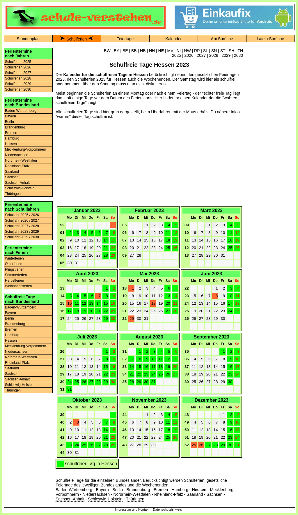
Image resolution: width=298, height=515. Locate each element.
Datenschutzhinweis (167, 509)
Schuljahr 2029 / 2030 (22, 237)
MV (170, 50)
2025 (176, 55)
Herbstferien (14, 280)
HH (152, 50)
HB (143, 50)
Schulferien (76, 39)
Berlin (9, 122)
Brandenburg (15, 127)
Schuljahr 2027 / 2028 (22, 226)
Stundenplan (28, 38)
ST (223, 50)
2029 (225, 55)
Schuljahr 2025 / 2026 (22, 215)
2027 (201, 55)
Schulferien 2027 (18, 73)
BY (116, 50)
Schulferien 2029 (18, 84)
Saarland (12, 172)
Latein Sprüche (270, 38)
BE (125, 50)
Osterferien (13, 264)
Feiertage (125, 38)
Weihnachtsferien (18, 286)
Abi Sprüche (222, 38)
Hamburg (12, 138)
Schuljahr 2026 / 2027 (22, 220)
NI (179, 50)
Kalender (173, 38)
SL (205, 50)
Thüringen (13, 194)
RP (197, 50)
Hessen (11, 144)
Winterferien (14, 258)
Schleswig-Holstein (19, 188)
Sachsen (12, 177)
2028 (213, 55)
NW (187, 50)
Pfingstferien (14, 269)
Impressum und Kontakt (132, 509)
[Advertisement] (149, 164)
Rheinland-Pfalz (17, 166)
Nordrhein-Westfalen (21, 160)
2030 (238, 55)
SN (214, 50)
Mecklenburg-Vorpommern (25, 149)
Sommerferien (16, 275)
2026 (189, 55)
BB (134, 50)
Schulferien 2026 (18, 67)
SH (231, 50)
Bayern (10, 116)
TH (240, 50)
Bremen (11, 133)
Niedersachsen (16, 155)
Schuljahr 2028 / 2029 (22, 232)
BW (107, 50)
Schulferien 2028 (18, 78)
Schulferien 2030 (18, 89)
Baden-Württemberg (20, 111)
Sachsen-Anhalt (17, 183)
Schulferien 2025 (18, 62)
